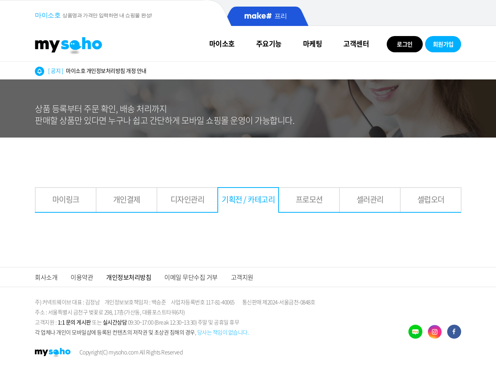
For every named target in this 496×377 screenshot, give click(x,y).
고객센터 (356, 43)
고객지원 (242, 277)
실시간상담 (115, 322)
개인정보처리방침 (128, 277)
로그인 (405, 44)
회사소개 (46, 277)
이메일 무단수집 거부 (191, 277)
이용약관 (82, 277)
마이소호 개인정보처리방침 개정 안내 (97, 70)
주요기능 (269, 43)
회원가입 (443, 44)
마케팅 (312, 43)
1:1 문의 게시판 (74, 322)
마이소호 (222, 43)
